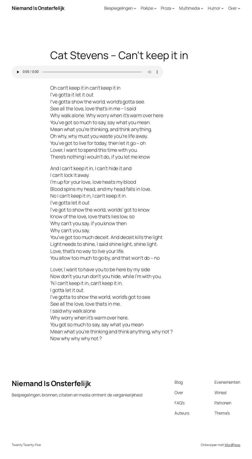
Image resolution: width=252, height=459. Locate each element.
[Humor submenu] (222, 8)
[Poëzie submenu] (155, 8)
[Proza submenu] (173, 8)
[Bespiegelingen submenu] (135, 8)
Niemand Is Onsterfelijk (38, 8)
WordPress (232, 445)
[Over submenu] (239, 8)
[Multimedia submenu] (202, 8)
